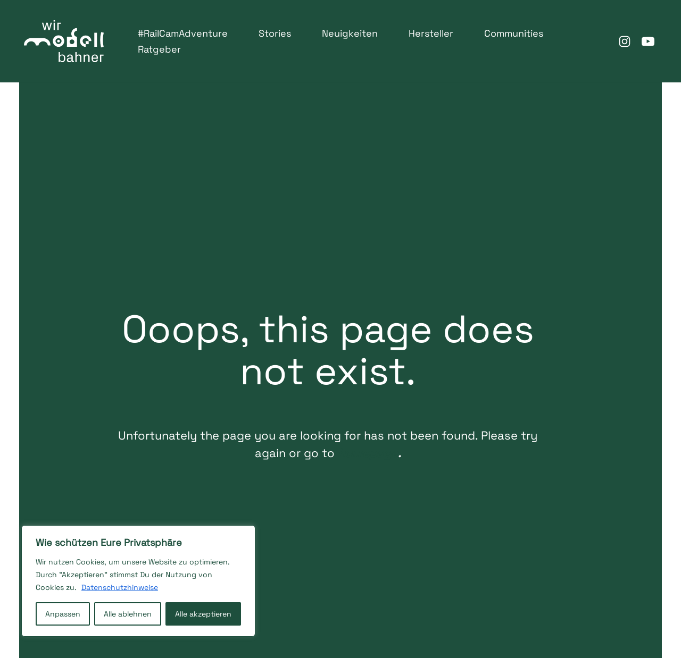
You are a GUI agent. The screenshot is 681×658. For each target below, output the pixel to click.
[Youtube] (648, 41)
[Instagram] (625, 41)
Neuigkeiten (350, 33)
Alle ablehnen (128, 614)
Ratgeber (159, 49)
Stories (275, 33)
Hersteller (431, 33)
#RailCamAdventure (183, 33)
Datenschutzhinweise (119, 587)
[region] (138, 581)
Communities (513, 33)
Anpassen (62, 614)
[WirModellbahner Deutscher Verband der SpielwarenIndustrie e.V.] (64, 41)
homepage (364, 471)
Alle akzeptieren (203, 614)
